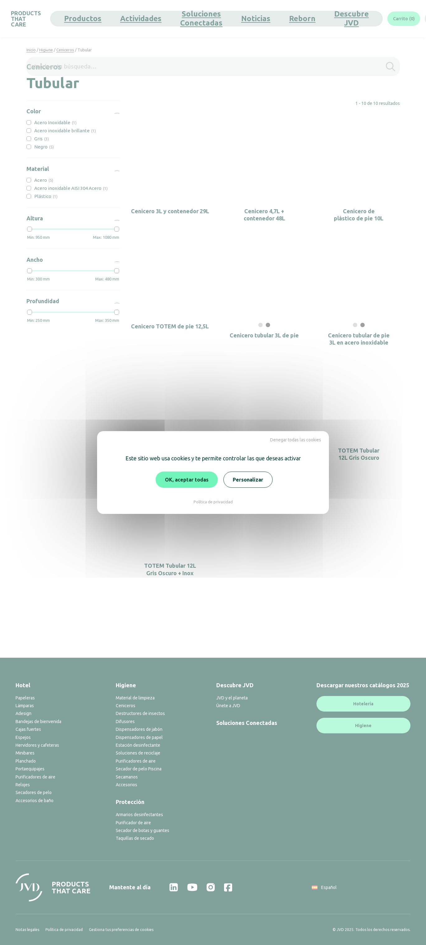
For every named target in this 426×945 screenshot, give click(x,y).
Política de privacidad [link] (213, 502)
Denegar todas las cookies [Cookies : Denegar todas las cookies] (295, 439)
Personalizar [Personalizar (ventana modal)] (248, 479)
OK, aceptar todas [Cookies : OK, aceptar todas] (186, 479)
